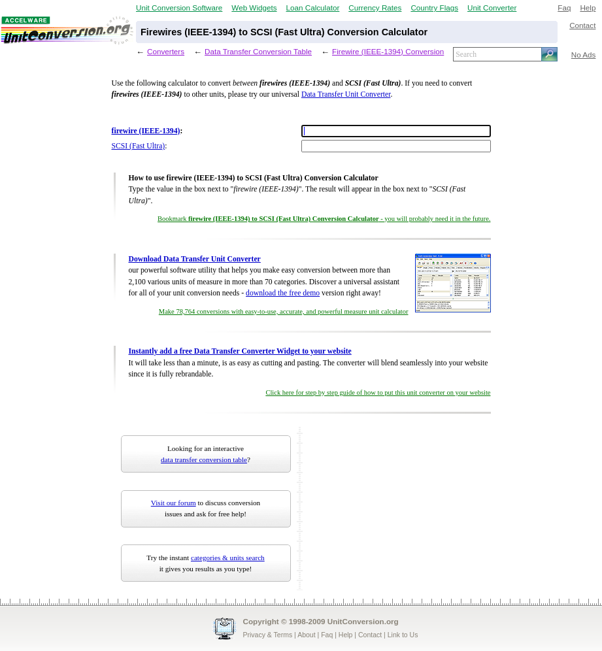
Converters (165, 51)
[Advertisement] (388, 508)
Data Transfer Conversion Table (258, 51)
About (306, 635)
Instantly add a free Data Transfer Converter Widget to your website (240, 351)
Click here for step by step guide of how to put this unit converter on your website (377, 392)
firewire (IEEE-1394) (146, 131)
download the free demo (283, 293)
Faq (564, 7)
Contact (582, 25)
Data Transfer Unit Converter (345, 94)
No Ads (583, 54)
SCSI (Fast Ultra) (138, 146)
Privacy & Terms (268, 635)
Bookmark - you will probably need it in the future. (324, 218)
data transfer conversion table (204, 459)
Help (587, 7)
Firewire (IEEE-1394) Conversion (388, 51)
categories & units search (228, 557)
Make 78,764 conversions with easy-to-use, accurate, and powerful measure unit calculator (284, 311)
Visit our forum (173, 503)
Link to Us (403, 635)
